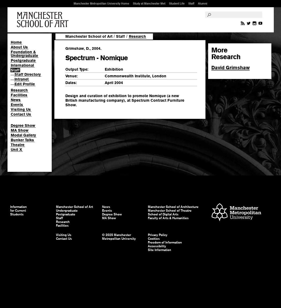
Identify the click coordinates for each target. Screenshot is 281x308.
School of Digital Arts (163, 214)
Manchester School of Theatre (170, 210)
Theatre (17, 145)
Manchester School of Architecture (173, 207)
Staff (191, 3)
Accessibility (157, 246)
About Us (19, 47)
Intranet (21, 79)
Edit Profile (24, 84)
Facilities (19, 95)
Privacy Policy (157, 235)
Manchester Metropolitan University (236, 212)
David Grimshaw (230, 67)
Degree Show (23, 125)
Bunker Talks (22, 140)
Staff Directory (27, 74)
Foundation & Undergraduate (24, 54)
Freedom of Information (165, 242)
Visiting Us (21, 109)
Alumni (202, 3)
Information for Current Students (18, 210)
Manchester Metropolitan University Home (101, 3)
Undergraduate (67, 210)
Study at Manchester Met (149, 3)
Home (16, 42)
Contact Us (21, 114)
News (16, 100)
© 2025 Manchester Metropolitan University (119, 237)
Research (19, 90)
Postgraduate (23, 60)
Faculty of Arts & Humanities (168, 218)
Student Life (177, 3)
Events (17, 104)
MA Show (19, 130)
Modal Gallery (23, 135)
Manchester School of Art (43, 19)
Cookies (154, 239)
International (22, 65)
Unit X (16, 149)
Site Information (159, 250)
